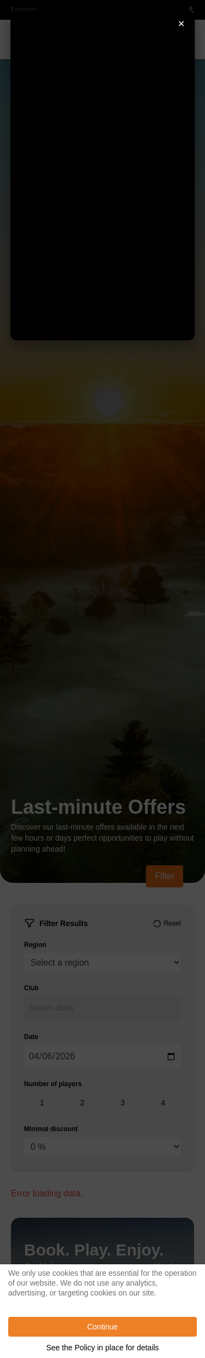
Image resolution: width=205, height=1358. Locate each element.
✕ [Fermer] (181, 23)
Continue (102, 1326)
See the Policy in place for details (102, 1347)
